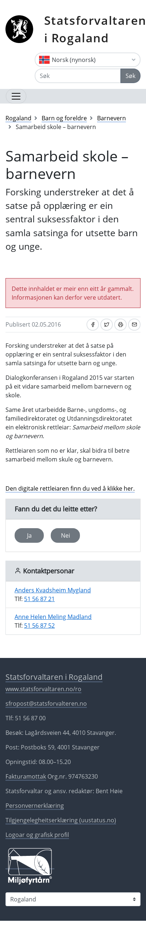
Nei (65, 535)
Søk (130, 76)
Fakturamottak (25, 776)
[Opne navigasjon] (16, 96)
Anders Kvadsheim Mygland (53, 590)
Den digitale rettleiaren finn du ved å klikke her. (70, 488)
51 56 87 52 (39, 625)
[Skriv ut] (120, 325)
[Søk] (78, 76)
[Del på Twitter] (106, 325)
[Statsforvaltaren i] (73, 899)
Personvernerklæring (34, 806)
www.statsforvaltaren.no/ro (43, 689)
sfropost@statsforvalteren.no (46, 703)
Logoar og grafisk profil (37, 835)
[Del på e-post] (134, 325)
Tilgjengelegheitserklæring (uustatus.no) (60, 820)
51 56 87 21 (39, 599)
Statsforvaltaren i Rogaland (54, 677)
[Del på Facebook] (93, 325)
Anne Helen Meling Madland (53, 617)
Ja (29, 535)
